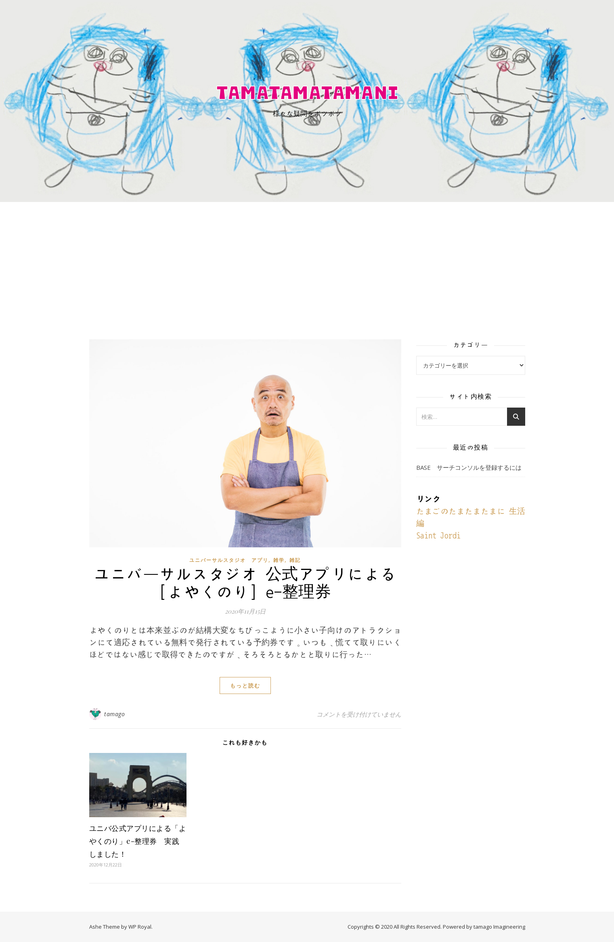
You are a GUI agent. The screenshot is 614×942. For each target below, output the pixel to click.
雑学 (279, 560)
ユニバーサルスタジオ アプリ (228, 560)
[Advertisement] (307, 262)
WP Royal (139, 926)
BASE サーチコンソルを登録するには (469, 467)
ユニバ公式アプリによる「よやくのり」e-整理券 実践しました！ (138, 841)
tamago (114, 714)
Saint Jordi (438, 536)
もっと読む (245, 685)
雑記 (295, 560)
